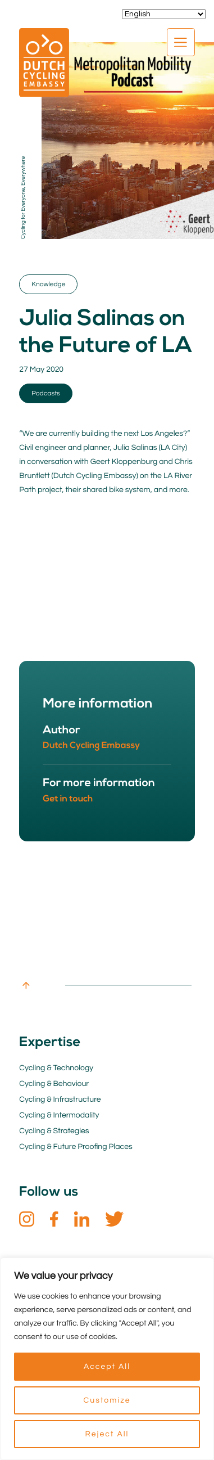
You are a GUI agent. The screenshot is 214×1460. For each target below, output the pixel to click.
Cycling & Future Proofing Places (75, 1147)
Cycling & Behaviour (54, 1084)
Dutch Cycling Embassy (91, 745)
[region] (107, 1359)
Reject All (107, 1434)
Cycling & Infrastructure (60, 1099)
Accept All (107, 1367)
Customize (107, 1400)
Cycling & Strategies (54, 1131)
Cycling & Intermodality (59, 1115)
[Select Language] (164, 14)
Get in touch (68, 799)
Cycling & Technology (56, 1068)
